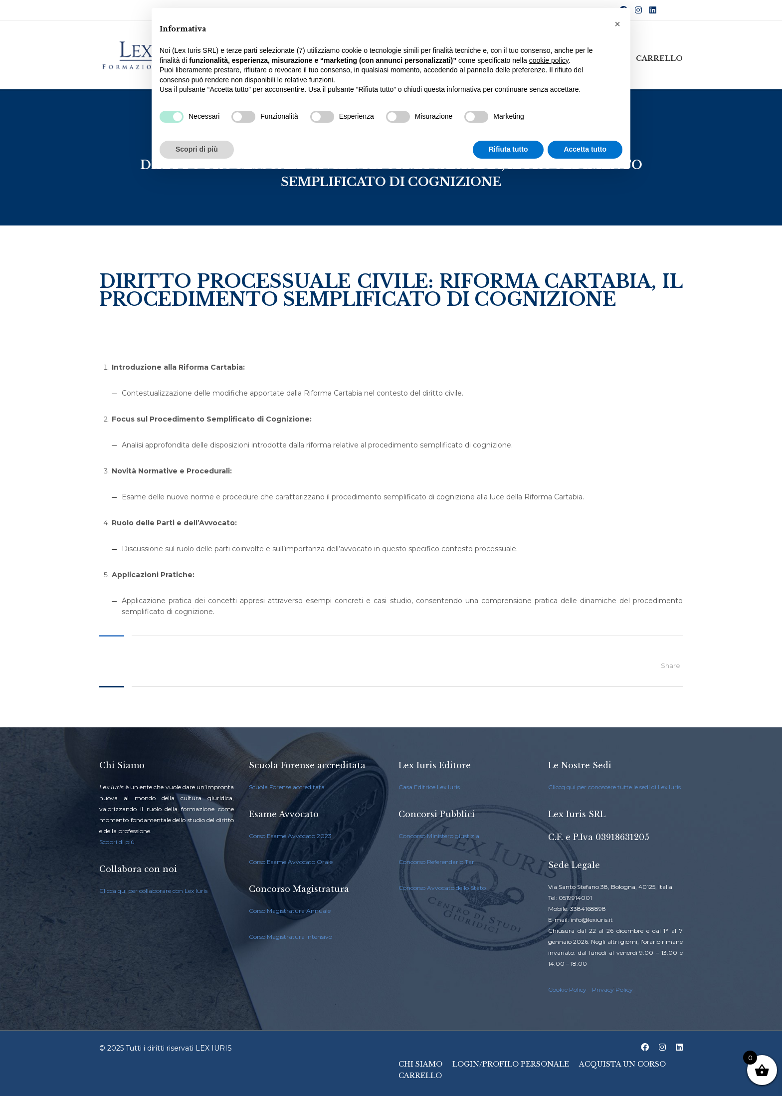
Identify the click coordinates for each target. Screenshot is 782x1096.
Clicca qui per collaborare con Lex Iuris (153, 890)
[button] (617, 24)
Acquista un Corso (622, 1064)
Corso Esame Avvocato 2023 (290, 836)
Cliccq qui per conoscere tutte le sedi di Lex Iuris (614, 787)
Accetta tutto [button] (585, 149)
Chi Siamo (420, 1064)
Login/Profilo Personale (510, 1064)
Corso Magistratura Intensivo (290, 936)
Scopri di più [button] (197, 149)
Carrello (659, 58)
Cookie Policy (567, 989)
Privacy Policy (612, 989)
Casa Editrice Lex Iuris (429, 787)
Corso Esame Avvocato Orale (291, 862)
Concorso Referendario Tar (436, 862)
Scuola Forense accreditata (287, 787)
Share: (671, 665)
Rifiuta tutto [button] (508, 149)
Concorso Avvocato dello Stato (442, 887)
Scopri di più (117, 842)
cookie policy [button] (549, 60)
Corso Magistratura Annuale (290, 910)
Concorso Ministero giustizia (438, 836)
